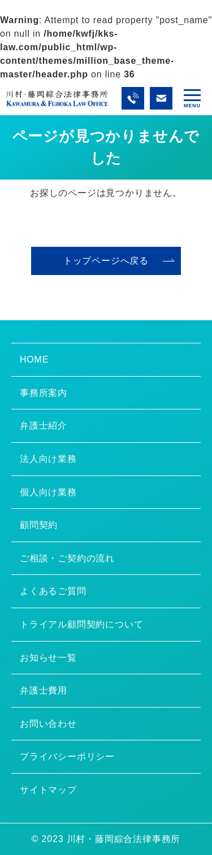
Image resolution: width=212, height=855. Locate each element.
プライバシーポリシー (67, 756)
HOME (34, 359)
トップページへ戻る (106, 260)
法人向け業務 (48, 459)
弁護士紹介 (43, 425)
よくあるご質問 (53, 591)
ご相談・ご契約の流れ (67, 558)
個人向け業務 (48, 492)
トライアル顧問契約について (81, 624)
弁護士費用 (43, 690)
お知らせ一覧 (48, 657)
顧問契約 (39, 525)
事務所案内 (43, 393)
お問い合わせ (48, 724)
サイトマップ (48, 790)
